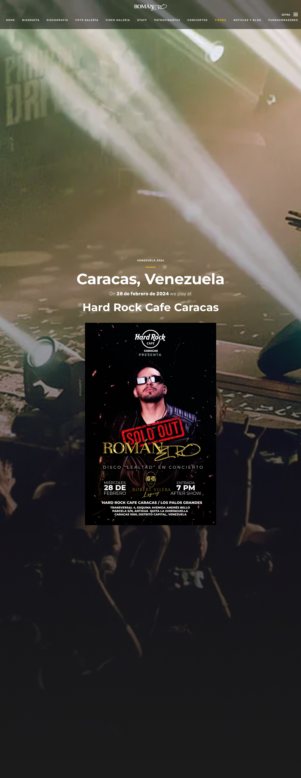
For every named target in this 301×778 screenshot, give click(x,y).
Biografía (31, 20)
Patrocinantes (167, 20)
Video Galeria (118, 20)
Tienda (220, 20)
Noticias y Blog (247, 20)
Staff (142, 20)
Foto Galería (86, 20)
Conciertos (197, 20)
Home (10, 20)
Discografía (57, 20)
